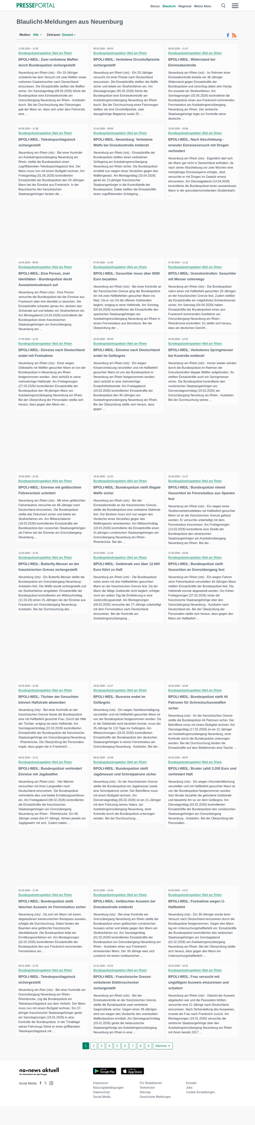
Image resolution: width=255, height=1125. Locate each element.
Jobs (189, 1106)
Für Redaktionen (150, 1102)
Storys (155, 6)
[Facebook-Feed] (227, 35)
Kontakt (191, 1102)
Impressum (100, 1102)
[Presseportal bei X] (44, 1102)
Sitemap (145, 1111)
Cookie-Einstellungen (200, 1111)
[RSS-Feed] (234, 35)
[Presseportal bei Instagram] (50, 1101)
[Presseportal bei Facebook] (39, 1102)
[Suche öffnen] (223, 5)
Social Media (102, 1115)
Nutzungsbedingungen (108, 1106)
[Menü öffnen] (235, 5)
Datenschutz (101, 1111)
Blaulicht (169, 6)
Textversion (147, 1106)
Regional (184, 6)
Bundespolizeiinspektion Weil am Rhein (46, 53)
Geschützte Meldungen (155, 1115)
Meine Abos (202, 6)
